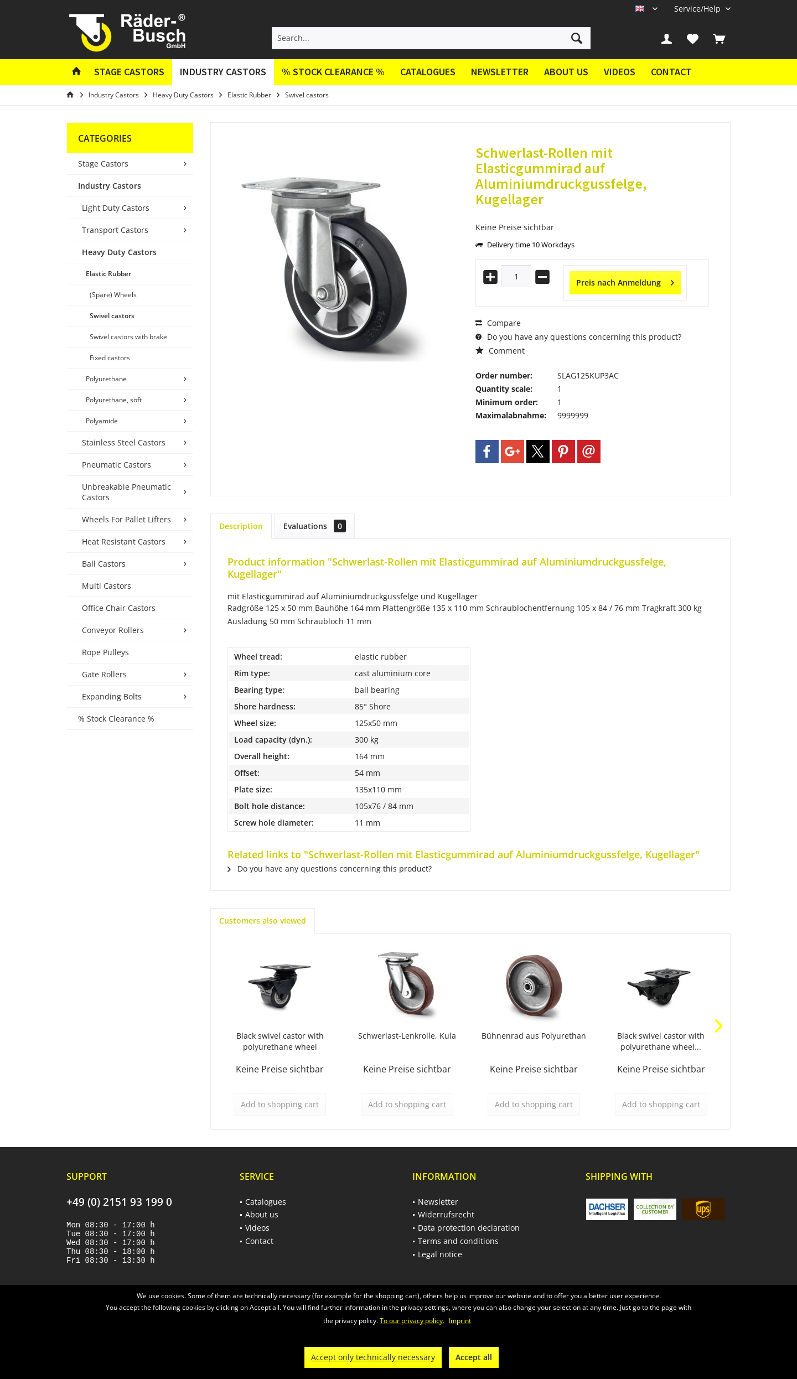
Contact (671, 71)
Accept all (474, 1357)
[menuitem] (698, 8)
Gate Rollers (104, 674)
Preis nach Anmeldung (625, 281)
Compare (498, 323)
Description (241, 526)
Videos (619, 71)
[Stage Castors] (129, 72)
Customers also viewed (262, 920)
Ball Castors (104, 563)
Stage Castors (103, 163)
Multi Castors (106, 585)
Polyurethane (106, 378)
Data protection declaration (469, 1227)
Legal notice (440, 1254)
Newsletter (500, 71)
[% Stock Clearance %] (333, 72)
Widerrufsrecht (446, 1214)
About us (566, 71)
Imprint (460, 1320)
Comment (500, 350)
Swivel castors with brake (128, 336)
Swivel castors (112, 315)
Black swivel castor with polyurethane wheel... (661, 1041)
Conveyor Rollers (113, 630)
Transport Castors (115, 230)
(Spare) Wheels (113, 294)
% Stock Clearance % (116, 718)
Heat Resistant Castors (123, 541)
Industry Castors (109, 185)
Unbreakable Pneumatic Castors (126, 491)
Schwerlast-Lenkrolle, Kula (407, 1035)
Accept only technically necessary (373, 1357)
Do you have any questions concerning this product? (578, 336)
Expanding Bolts (112, 696)
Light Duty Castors (115, 208)
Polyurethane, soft (114, 400)
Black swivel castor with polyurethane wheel (280, 1041)
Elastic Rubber (108, 273)
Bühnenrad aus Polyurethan (534, 1035)
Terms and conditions (458, 1241)
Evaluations (314, 526)
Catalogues (428, 71)
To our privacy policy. (412, 1320)
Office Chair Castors (119, 608)
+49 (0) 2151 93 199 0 (119, 1202)
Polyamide (102, 421)
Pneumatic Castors (116, 464)
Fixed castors (110, 357)
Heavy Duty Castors (119, 252)
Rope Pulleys (105, 652)
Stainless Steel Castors (123, 442)
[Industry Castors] (223, 72)
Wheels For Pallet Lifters (126, 519)
